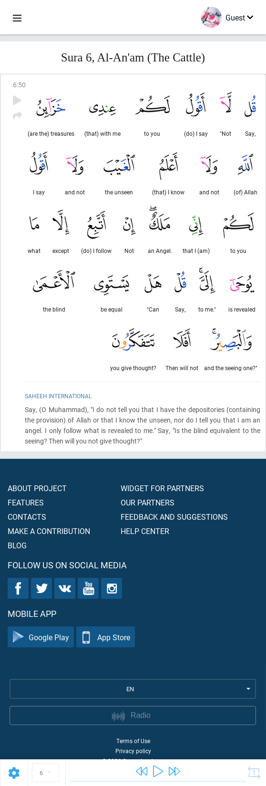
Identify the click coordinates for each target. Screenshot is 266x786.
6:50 (19, 84)
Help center (145, 531)
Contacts (27, 517)
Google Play (40, 637)
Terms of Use (133, 741)
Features (26, 502)
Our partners (147, 502)
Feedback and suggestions (174, 517)
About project (37, 488)
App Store (105, 637)
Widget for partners (162, 488)
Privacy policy (133, 751)
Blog (17, 545)
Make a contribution (49, 531)
